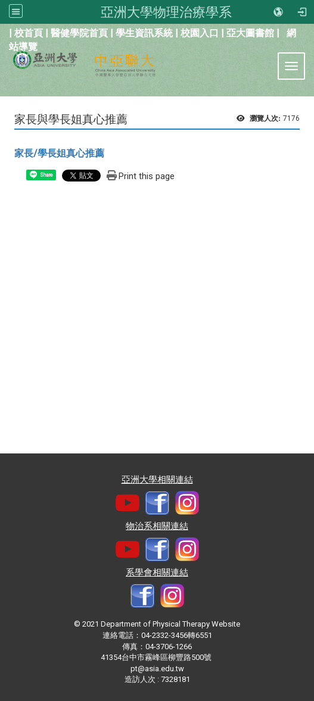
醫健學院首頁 (79, 33)
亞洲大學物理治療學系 (166, 12)
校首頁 (28, 33)
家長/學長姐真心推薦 (59, 153)
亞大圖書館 (250, 33)
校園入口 (200, 33)
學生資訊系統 (144, 33)
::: (2, 31)
